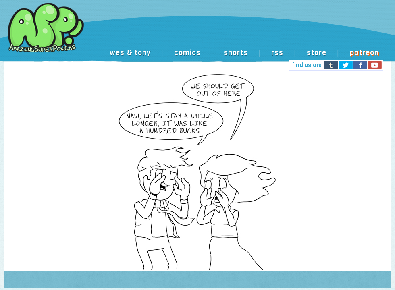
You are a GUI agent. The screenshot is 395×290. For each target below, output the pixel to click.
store (316, 53)
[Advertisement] (203, 65)
